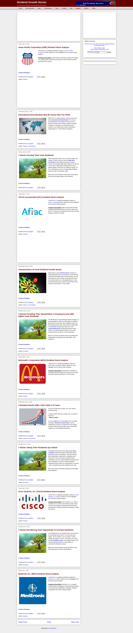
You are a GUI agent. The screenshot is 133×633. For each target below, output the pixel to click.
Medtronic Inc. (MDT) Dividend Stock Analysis (38, 574)
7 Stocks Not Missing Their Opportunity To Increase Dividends (46, 530)
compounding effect (54, 328)
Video (93, 8)
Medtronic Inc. (52, 579)
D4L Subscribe (30, 8)
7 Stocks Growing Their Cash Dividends (36, 155)
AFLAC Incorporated (54, 202)
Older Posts (75, 622)
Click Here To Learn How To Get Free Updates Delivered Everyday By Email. (99, 44)
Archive (86, 8)
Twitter (99, 48)
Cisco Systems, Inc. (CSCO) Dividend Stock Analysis (41, 491)
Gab (103, 48)
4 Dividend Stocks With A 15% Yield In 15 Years (39, 405)
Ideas (39, 8)
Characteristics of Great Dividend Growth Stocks (40, 269)
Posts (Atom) (52, 628)
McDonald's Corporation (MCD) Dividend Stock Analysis (43, 360)
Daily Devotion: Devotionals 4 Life (99, 49)
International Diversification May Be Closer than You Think (44, 115)
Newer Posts (22, 622)
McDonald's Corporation (55, 365)
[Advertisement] (49, 14)
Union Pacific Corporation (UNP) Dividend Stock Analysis (43, 47)
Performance (48, 8)
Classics (25, 146)
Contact (64, 8)
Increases (25, 351)
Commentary (32, 146)
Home (20, 8)
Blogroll (78, 8)
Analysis (25, 79)
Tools (56, 8)
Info (71, 8)
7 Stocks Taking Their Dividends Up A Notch (37, 447)
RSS (95, 48)
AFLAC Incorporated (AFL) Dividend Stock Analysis (41, 197)
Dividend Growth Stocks (31, 2)
